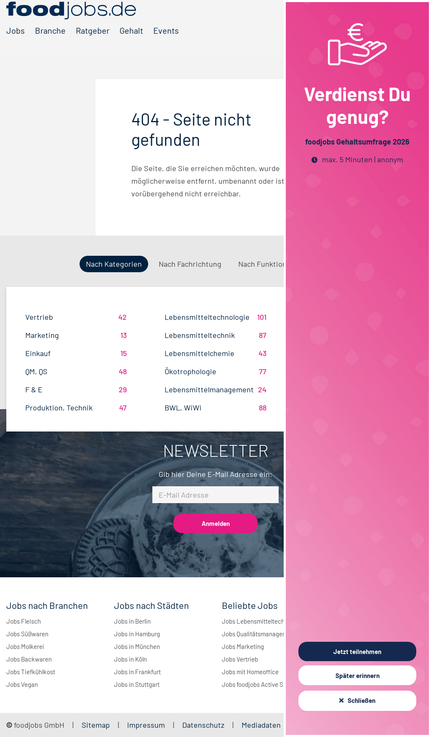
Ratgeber (92, 43)
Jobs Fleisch (23, 621)
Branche (50, 43)
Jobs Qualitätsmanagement (259, 634)
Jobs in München (137, 646)
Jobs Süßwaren (27, 634)
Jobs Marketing (243, 646)
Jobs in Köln (130, 659)
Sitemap (96, 724)
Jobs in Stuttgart (137, 684)
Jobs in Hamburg (137, 634)
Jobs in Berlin (132, 621)
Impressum (146, 724)
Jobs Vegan (22, 684)
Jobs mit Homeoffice (250, 671)
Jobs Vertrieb (240, 659)
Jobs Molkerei (25, 646)
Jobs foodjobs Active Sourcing (263, 684)
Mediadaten (261, 724)
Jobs (15, 43)
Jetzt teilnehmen (357, 651)
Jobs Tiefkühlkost (30, 671)
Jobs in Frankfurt (137, 671)
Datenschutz (204, 724)
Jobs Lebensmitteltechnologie (263, 621)
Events (166, 43)
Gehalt (131, 43)
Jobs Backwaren (29, 659)
